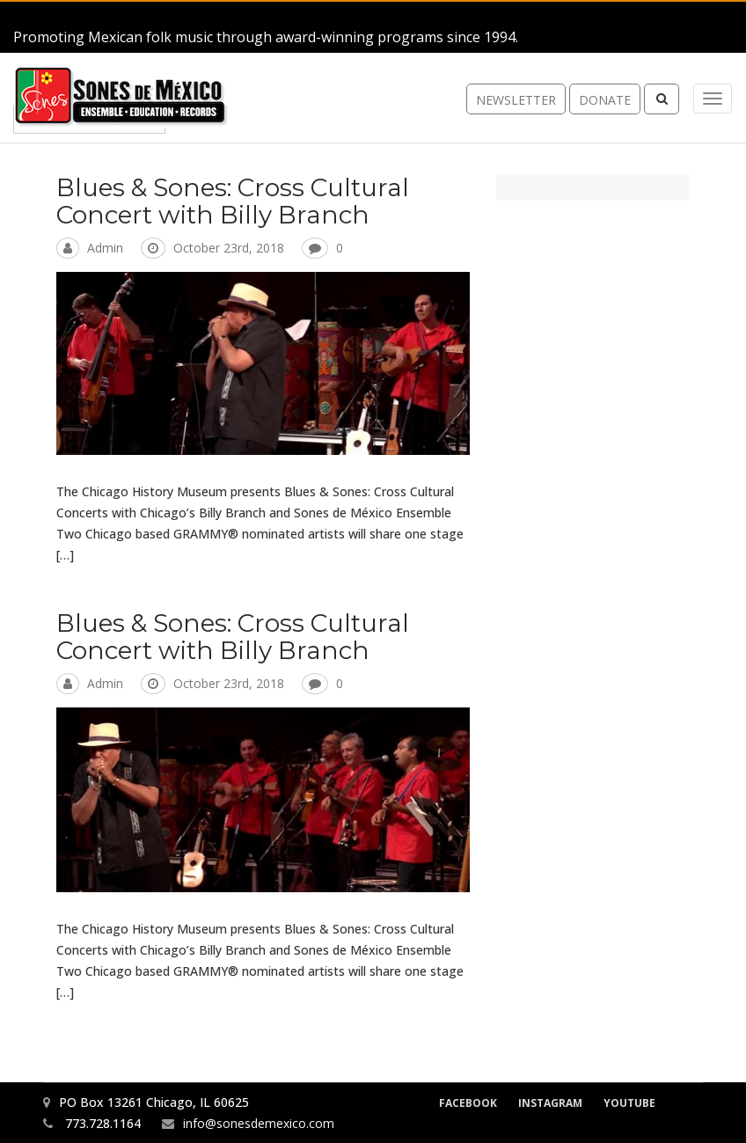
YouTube (629, 1102)
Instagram (550, 1102)
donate (605, 100)
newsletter (516, 100)
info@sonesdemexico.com (258, 1123)
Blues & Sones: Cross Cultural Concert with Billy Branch (232, 201)
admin (105, 247)
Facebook (468, 1102)
